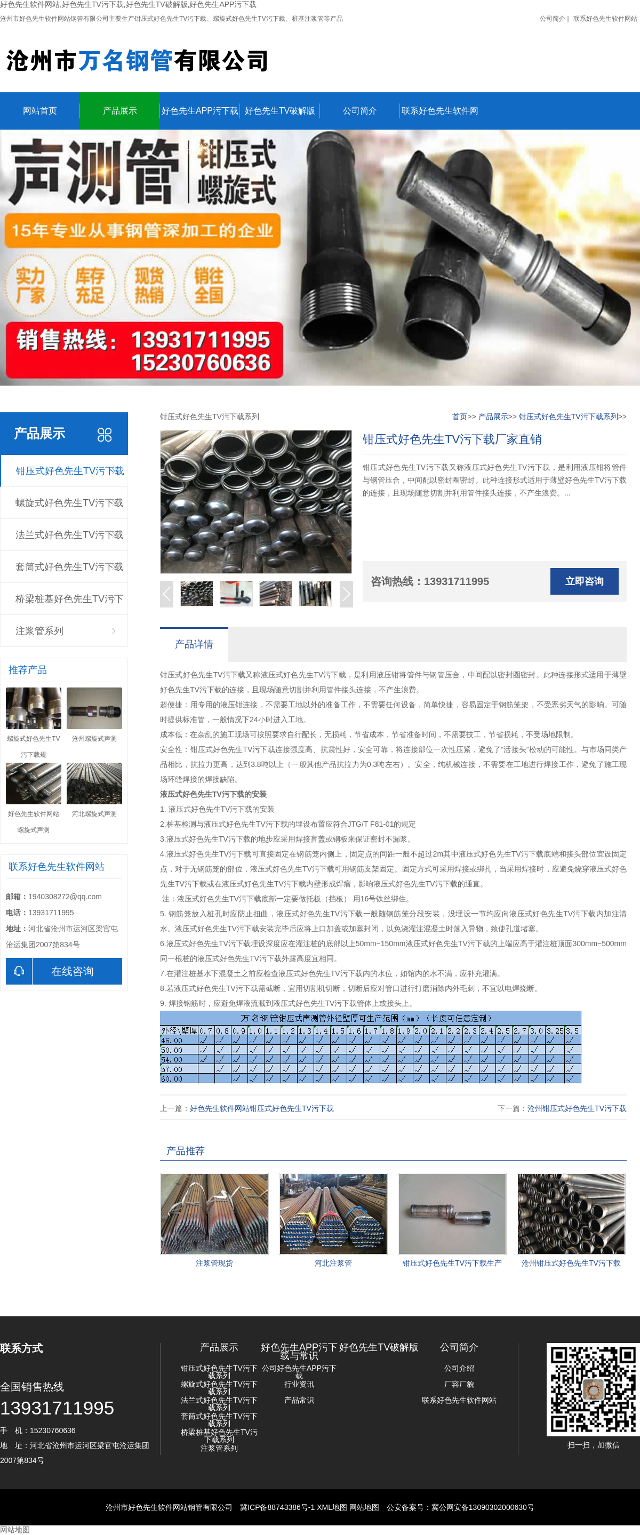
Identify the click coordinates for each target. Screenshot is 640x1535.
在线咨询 (50, 971)
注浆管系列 (39, 631)
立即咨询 (584, 581)
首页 (459, 416)
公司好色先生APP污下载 (299, 1371)
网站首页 (51, 110)
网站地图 (364, 1507)
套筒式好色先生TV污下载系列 (69, 572)
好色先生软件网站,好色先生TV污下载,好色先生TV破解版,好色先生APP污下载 (128, 4)
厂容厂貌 (459, 1384)
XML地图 (332, 1507)
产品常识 (299, 1400)
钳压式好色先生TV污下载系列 (70, 476)
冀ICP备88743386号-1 (277, 1507)
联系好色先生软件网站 (605, 18)
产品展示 (131, 110)
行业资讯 (299, 1384)
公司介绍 (459, 1368)
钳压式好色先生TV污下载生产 (452, 1263)
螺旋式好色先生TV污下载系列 (69, 508)
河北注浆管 (333, 1263)
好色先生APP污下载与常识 (201, 116)
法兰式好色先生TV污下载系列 (69, 540)
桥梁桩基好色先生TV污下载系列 (69, 604)
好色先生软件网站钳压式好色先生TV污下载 (262, 1108)
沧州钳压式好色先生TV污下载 (577, 1108)
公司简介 (552, 18)
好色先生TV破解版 (282, 110)
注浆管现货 (214, 1263)
